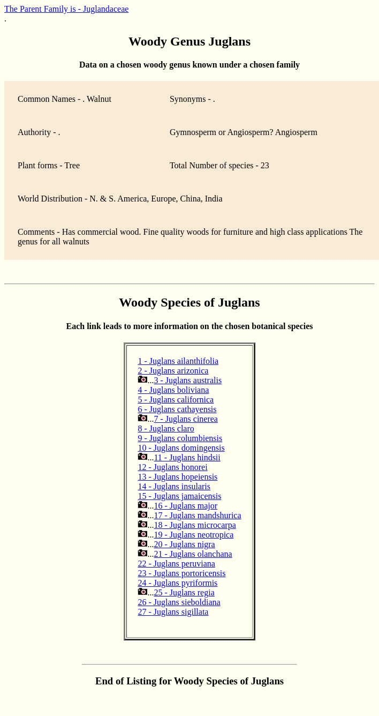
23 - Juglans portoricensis (181, 573)
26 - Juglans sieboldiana (179, 602)
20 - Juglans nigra (184, 544)
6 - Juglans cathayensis (177, 409)
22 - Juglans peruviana (176, 563)
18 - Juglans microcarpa (195, 524)
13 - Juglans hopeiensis (177, 476)
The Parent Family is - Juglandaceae (66, 8)
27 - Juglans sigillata (173, 611)
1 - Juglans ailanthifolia (178, 361)
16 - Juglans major (185, 505)
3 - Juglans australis (188, 380)
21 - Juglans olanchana (193, 553)
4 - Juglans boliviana (173, 389)
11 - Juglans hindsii (187, 457)
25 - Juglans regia (184, 592)
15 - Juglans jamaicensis (179, 496)
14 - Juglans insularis (174, 486)
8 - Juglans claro (166, 428)
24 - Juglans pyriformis (177, 582)
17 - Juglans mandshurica (197, 515)
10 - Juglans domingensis (181, 447)
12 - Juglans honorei (172, 467)
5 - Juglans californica (176, 399)
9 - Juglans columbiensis (180, 438)
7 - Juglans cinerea (186, 418)
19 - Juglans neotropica (193, 534)
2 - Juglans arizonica (173, 370)
